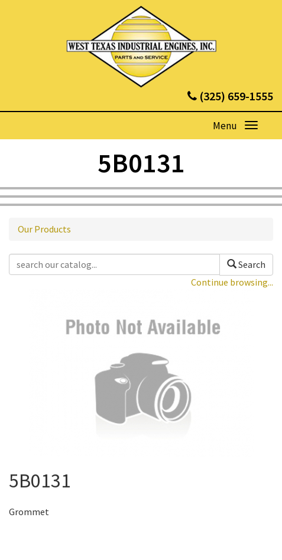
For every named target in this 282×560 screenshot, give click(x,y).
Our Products (44, 229)
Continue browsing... (232, 282)
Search (246, 264)
